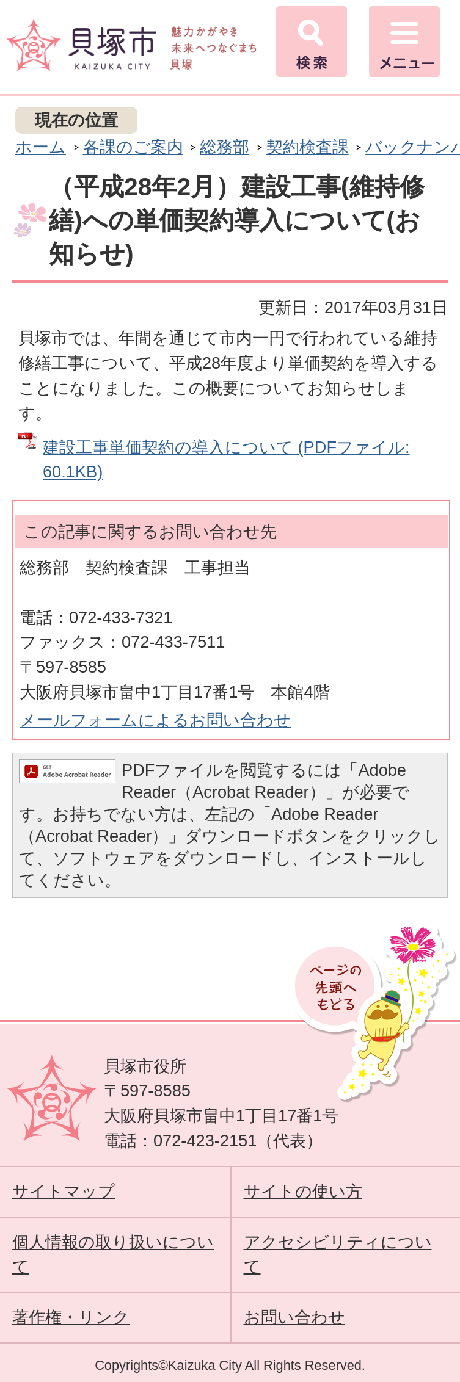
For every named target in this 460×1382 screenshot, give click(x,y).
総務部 (224, 146)
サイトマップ (63, 1191)
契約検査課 (307, 146)
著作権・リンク (71, 1317)
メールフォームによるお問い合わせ (155, 720)
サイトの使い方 (303, 1191)
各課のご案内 (133, 146)
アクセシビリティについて (338, 1254)
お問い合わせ (294, 1317)
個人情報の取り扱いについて (113, 1254)
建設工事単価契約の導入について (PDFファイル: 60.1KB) (226, 460)
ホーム (40, 146)
